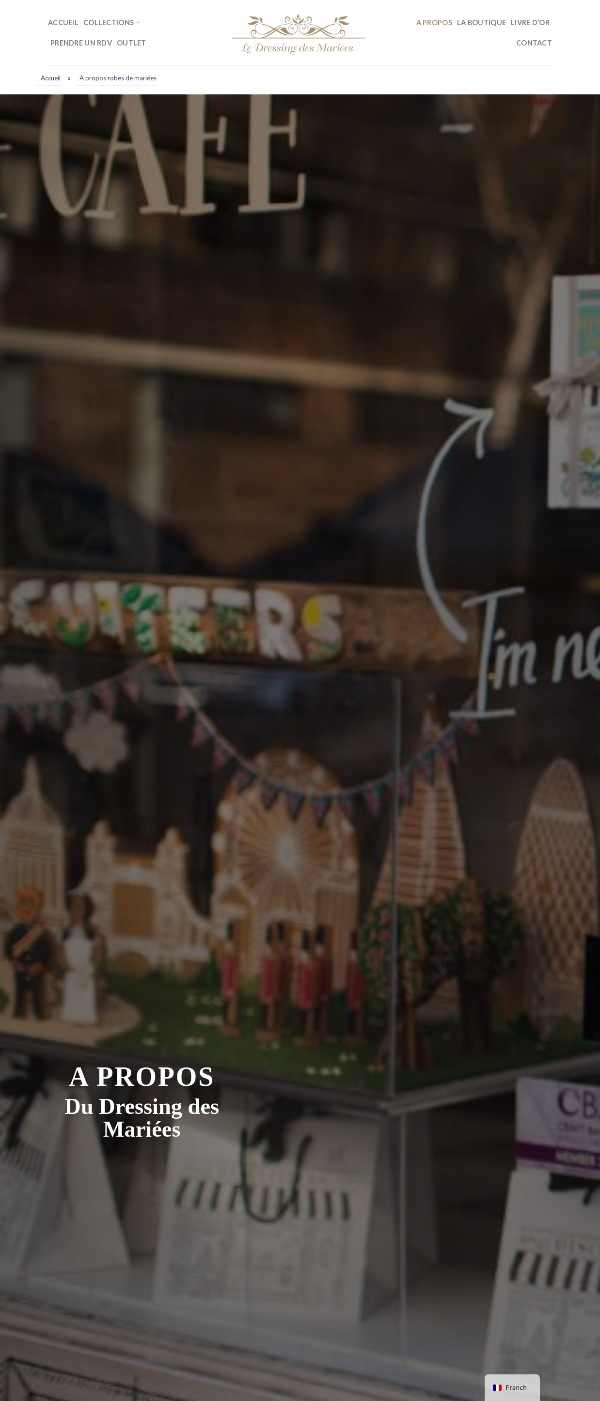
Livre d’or (530, 22)
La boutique (481, 22)
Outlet (131, 43)
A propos (434, 22)
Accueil (63, 22)
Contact (534, 43)
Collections (112, 22)
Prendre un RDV (81, 43)
